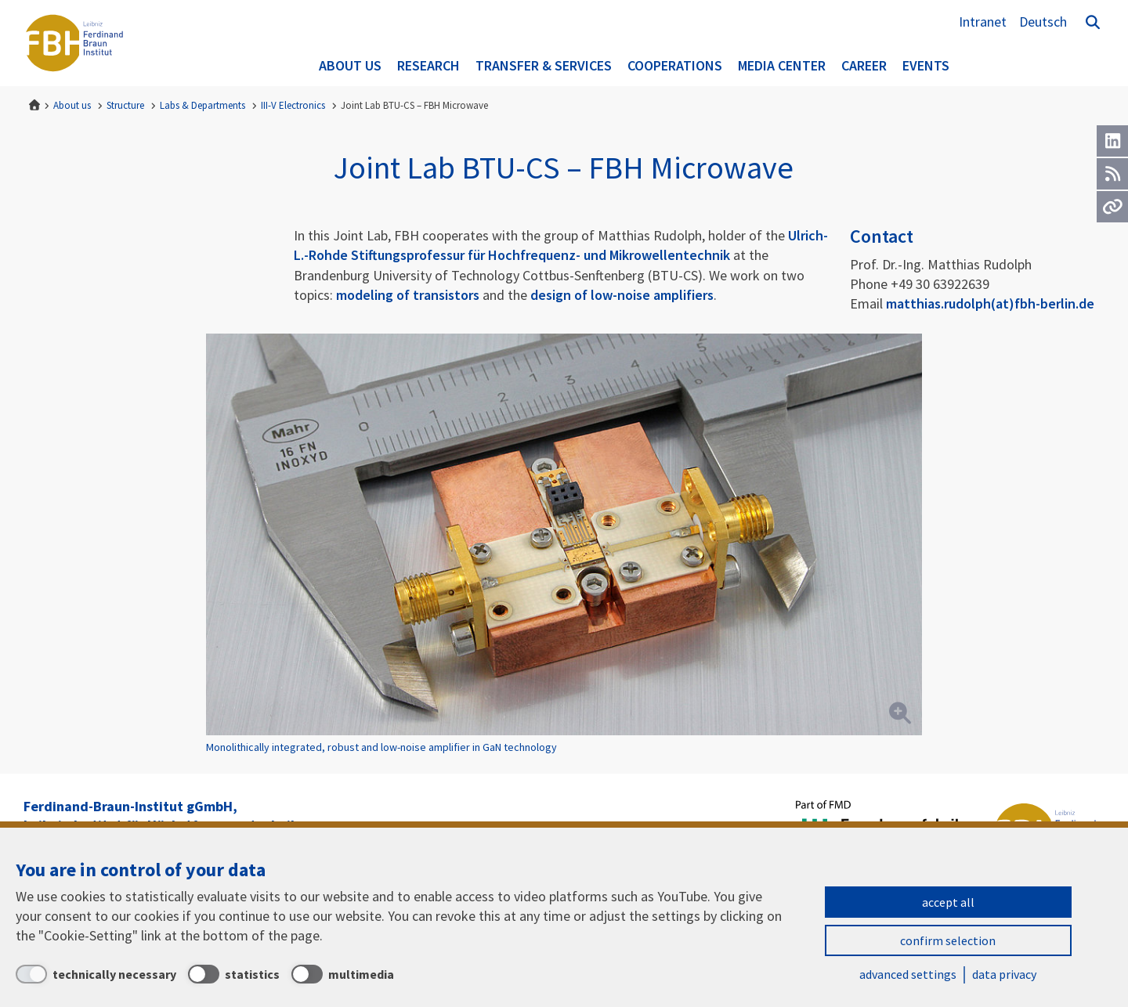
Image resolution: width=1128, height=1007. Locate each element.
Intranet (983, 22)
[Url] (1112, 206)
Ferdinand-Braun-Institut (74, 43)
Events (925, 65)
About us (350, 65)
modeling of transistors (407, 295)
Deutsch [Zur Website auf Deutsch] (1043, 22)
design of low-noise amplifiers (622, 295)
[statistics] (234, 974)
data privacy (1004, 974)
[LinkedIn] (1112, 141)
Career (864, 65)
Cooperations (674, 65)
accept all (948, 902)
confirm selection (948, 940)
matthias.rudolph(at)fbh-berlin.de (990, 303)
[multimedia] (342, 974)
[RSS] (1112, 173)
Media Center (782, 65)
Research (428, 65)
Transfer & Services (543, 65)
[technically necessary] (96, 974)
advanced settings (907, 974)
